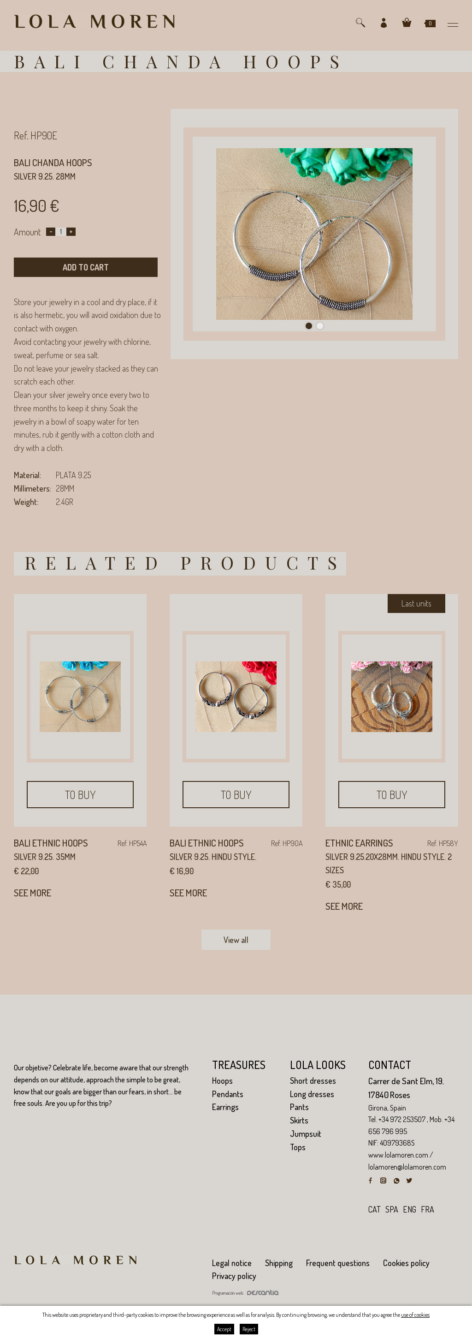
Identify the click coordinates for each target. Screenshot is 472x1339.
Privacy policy (234, 1276)
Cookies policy (406, 1263)
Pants (299, 1107)
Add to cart (86, 267)
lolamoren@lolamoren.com (407, 1166)
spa (391, 1209)
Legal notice (232, 1263)
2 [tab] (320, 326)
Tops (298, 1147)
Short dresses (313, 1080)
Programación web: (245, 1293)
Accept (224, 1329)
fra (427, 1209)
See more (32, 892)
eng (409, 1209)
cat (374, 1209)
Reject (248, 1329)
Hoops (222, 1080)
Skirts (299, 1120)
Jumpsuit (305, 1134)
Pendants (227, 1094)
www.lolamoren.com (398, 1154)
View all (236, 940)
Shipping (279, 1263)
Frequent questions (338, 1263)
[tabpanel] (314, 234)
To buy (80, 794)
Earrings (225, 1107)
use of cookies (415, 1314)
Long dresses (312, 1094)
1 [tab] (309, 326)
